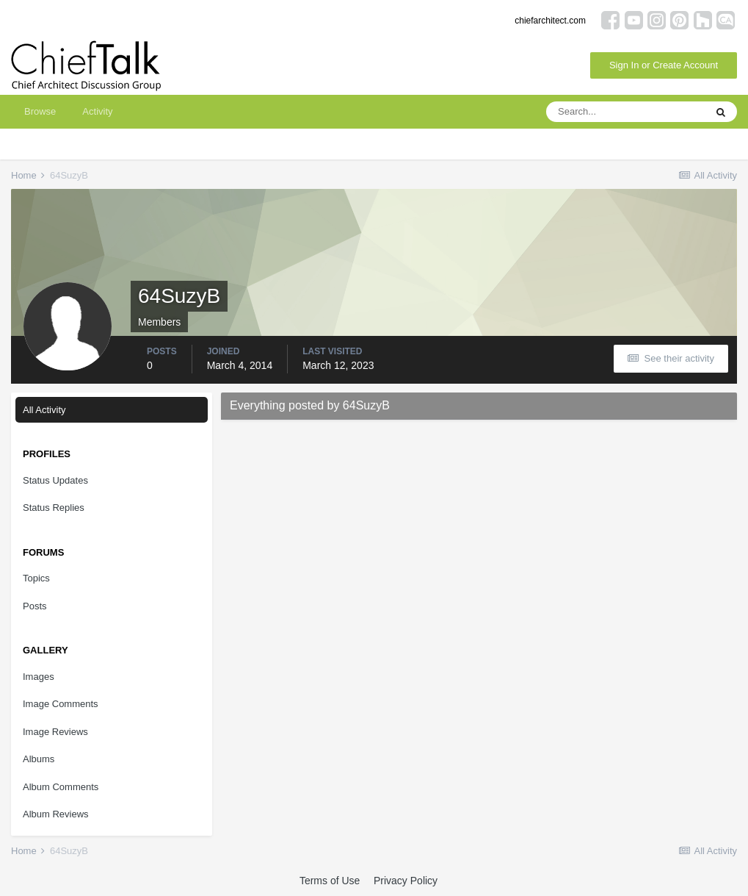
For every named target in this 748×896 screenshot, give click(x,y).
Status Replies (53, 507)
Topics (36, 578)
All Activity (44, 409)
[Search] (625, 111)
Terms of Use (329, 880)
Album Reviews (56, 814)
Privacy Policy (405, 880)
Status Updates (55, 480)
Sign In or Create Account (663, 65)
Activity (97, 111)
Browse (40, 111)
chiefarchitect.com (550, 20)
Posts (35, 606)
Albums (38, 758)
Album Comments (60, 786)
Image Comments (60, 703)
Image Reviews (55, 731)
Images (38, 676)
